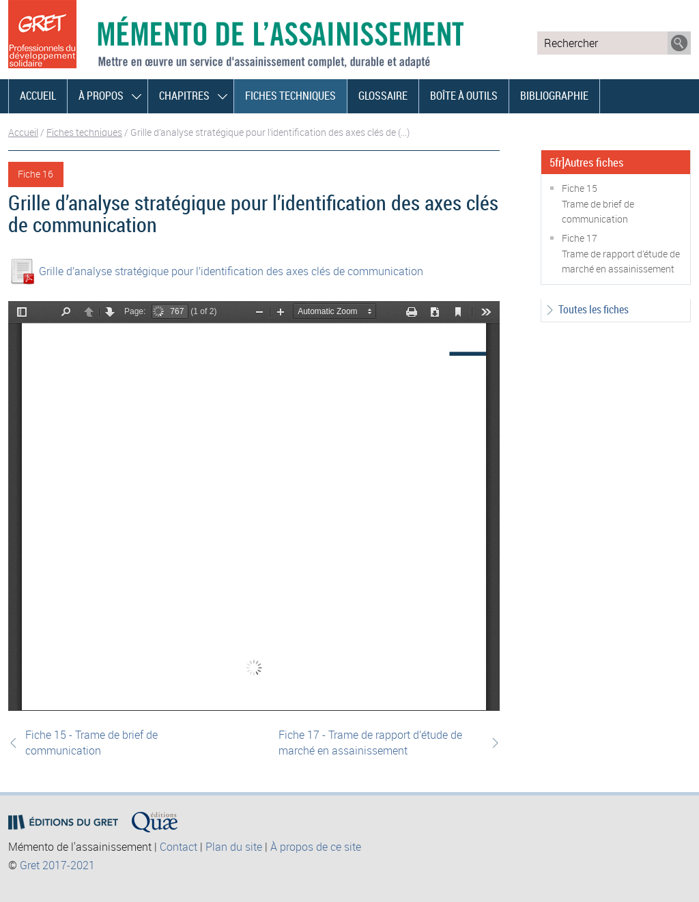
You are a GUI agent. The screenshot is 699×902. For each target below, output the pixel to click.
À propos (101, 95)
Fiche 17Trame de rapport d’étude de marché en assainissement (621, 253)
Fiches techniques (290, 95)
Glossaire (383, 95)
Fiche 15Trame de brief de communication (598, 203)
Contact (178, 846)
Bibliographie (554, 95)
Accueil (38, 95)
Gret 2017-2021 (57, 865)
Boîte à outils (464, 95)
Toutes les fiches (593, 309)
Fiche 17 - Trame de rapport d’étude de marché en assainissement (370, 742)
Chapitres (184, 95)
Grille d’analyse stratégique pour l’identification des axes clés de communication (231, 271)
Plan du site (233, 846)
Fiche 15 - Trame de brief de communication (91, 742)
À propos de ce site (315, 846)
